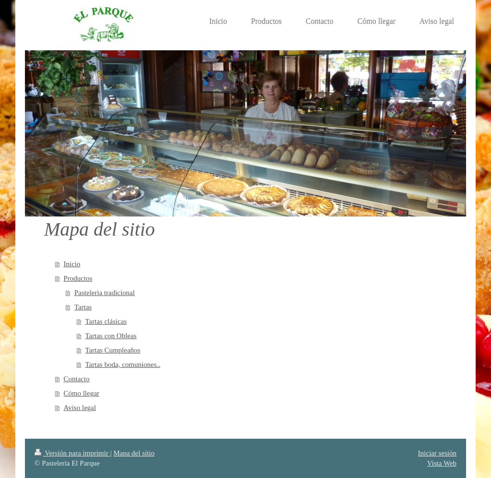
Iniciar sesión (437, 453)
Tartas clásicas (106, 321)
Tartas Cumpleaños (112, 350)
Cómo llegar (82, 393)
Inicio (72, 264)
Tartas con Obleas (111, 336)
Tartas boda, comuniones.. (123, 364)
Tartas (83, 307)
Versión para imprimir (72, 453)
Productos (78, 278)
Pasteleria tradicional (104, 292)
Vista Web (441, 463)
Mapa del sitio (133, 453)
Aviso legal (80, 407)
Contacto (77, 379)
